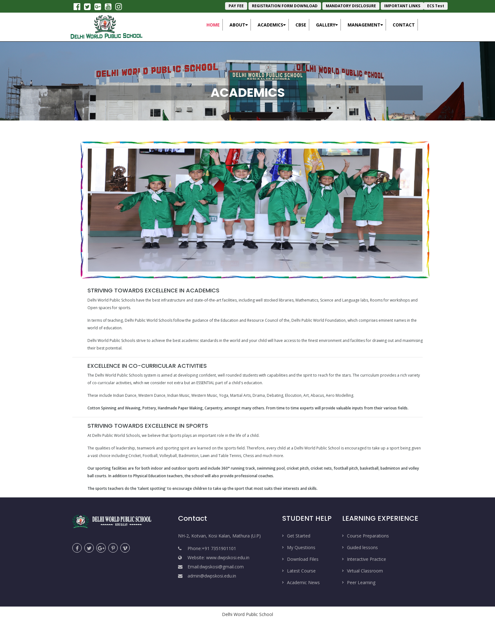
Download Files (303, 559)
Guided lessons (362, 547)
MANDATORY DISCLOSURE (351, 6)
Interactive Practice (366, 559)
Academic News (303, 582)
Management (365, 25)
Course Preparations (368, 536)
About (239, 25)
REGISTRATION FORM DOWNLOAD (285, 6)
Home (214, 24)
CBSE (300, 25)
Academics (272, 25)
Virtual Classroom (365, 571)
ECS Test (435, 6)
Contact (404, 25)
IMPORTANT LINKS (402, 6)
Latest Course (301, 571)
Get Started (298, 536)
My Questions (301, 547)
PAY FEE (236, 6)
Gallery (327, 25)
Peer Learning (361, 582)
